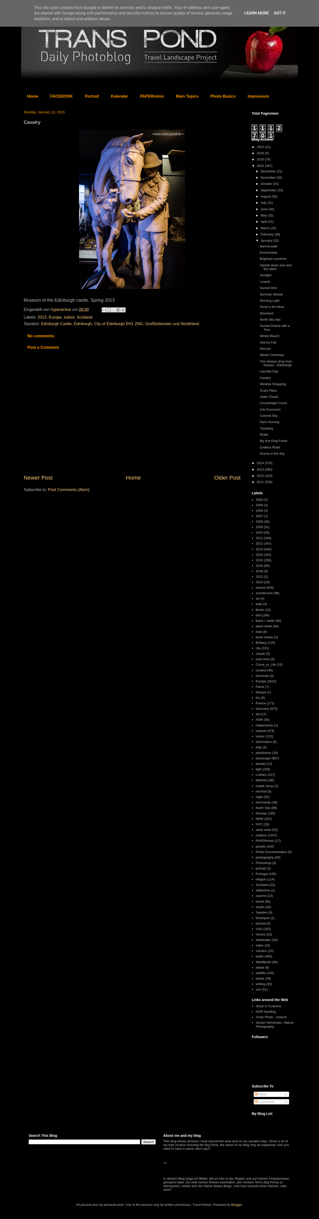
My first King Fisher (273, 441)
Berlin (260, 610)
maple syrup (264, 786)
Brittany (261, 643)
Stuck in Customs (268, 1006)
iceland (261, 731)
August (266, 196)
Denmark (262, 676)
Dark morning (269, 422)
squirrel (261, 896)
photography (265, 857)
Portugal (262, 874)
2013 (42, 317)
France (261, 703)
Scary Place (268, 390)
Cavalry (265, 378)
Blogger (236, 1205)
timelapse (263, 918)
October (267, 184)
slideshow (263, 890)
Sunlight (265, 275)
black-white (264, 626)
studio (260, 907)
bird (258, 615)
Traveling (266, 428)
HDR (259, 719)
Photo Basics (223, 96)
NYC (259, 824)
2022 (259, 576)
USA (259, 929)
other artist (263, 830)
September (269, 190)
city (258, 648)
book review (264, 637)
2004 (259, 505)
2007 (259, 516)
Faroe (260, 687)
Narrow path (268, 246)
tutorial (260, 923)
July (264, 203)
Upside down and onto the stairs (276, 267)
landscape (263, 758)
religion (261, 879)
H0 (258, 714)
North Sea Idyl (270, 319)
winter (260, 978)
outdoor (261, 835)
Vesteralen (263, 940)
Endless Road (270, 447)
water (260, 956)
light (259, 769)
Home (32, 96)
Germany (262, 709)
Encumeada (268, 252)
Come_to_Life (266, 664)
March (266, 228)
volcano (261, 951)
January (267, 240)
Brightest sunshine (273, 259)
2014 (261, 463)
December (269, 171)
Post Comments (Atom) (68, 490)
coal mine (263, 659)
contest (261, 670)
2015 (261, 166)
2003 (259, 500)
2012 (261, 476)
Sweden (261, 912)
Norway (261, 813)
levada (260, 764)
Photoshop (263, 863)
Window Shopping (273, 384)
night (259, 797)
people (260, 846)
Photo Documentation (271, 852)
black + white (265, 621)
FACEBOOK (61, 96)
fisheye (261, 692)
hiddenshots (264, 725)
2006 (259, 510)
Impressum (258, 96)
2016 (261, 159)
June (265, 209)
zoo (258, 989)
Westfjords (263, 962)
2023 (261, 147)
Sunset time (268, 288)
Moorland (266, 313)
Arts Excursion (270, 409)
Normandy (263, 802)
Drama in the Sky (272, 453)
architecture (264, 593)
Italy (259, 747)
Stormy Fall (268, 342)
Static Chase (269, 397)
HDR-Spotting (266, 1011)
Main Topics (187, 96)
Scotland (84, 317)
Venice (260, 934)
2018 (261, 153)
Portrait (92, 96)
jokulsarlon (263, 753)
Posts (261, 1094)
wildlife (260, 973)
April (264, 221)
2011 (261, 482)
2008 (259, 521)
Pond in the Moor (272, 307)
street (260, 901)
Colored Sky (268, 416)
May (264, 215)
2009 (259, 527)
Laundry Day (269, 371)
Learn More (256, 13)
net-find (261, 791)
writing (260, 984)
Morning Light (269, 300)
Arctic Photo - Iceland (271, 1017)
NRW (259, 819)
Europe (55, 317)
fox (258, 698)
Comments (264, 1102)
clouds (260, 653)
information (264, 742)
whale (260, 967)
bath (259, 604)
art (257, 598)
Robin (264, 434)
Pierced (265, 349)
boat (259, 632)
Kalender (119, 96)
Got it (280, 13)
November (269, 177)
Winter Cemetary (272, 355)
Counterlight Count (273, 403)
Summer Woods (271, 294)
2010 (259, 532)
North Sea (263, 808)
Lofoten (261, 775)
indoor (69, 317)
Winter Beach (269, 336)
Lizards (265, 282)
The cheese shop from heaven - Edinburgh (276, 363)
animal (260, 587)
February (268, 234)
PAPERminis (152, 96)
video (259, 945)
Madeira (261, 780)
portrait (261, 868)
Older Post (227, 478)
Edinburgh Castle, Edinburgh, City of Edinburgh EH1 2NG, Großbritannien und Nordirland (120, 324)
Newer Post (38, 478)
